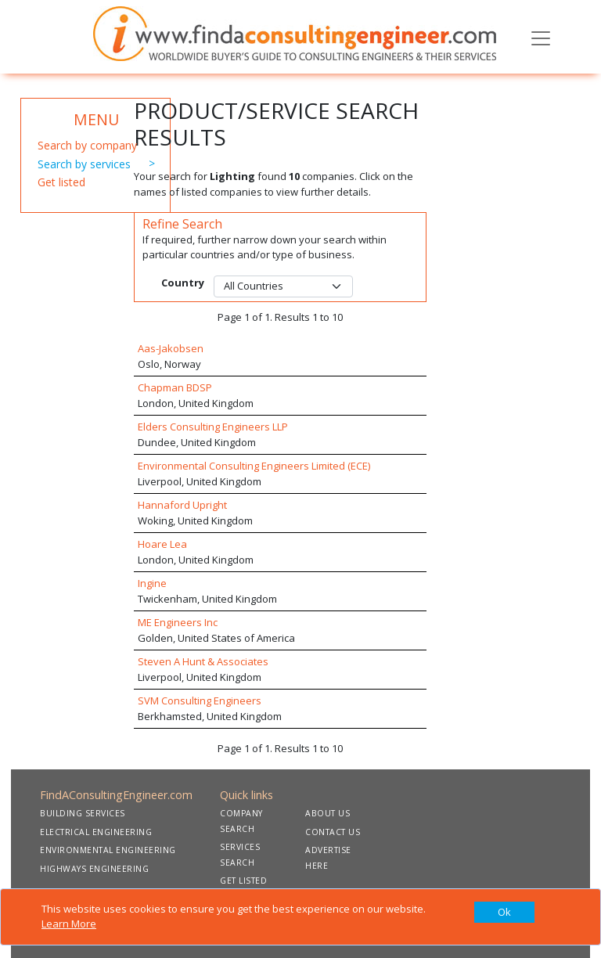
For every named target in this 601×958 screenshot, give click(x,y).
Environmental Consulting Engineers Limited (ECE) (254, 466)
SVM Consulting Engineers (199, 700)
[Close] (504, 913)
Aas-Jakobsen (170, 348)
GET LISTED (243, 880)
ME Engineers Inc (178, 622)
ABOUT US (327, 813)
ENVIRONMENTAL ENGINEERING (108, 850)
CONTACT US (332, 832)
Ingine (152, 583)
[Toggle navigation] (541, 36)
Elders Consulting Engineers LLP (213, 427)
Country (182, 283)
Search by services (84, 164)
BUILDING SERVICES (82, 813)
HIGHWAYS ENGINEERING (94, 868)
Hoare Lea (162, 544)
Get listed (61, 182)
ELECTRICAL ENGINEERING (96, 832)
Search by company (87, 145)
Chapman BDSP (175, 387)
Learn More (68, 924)
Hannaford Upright (182, 505)
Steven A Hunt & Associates (203, 661)
